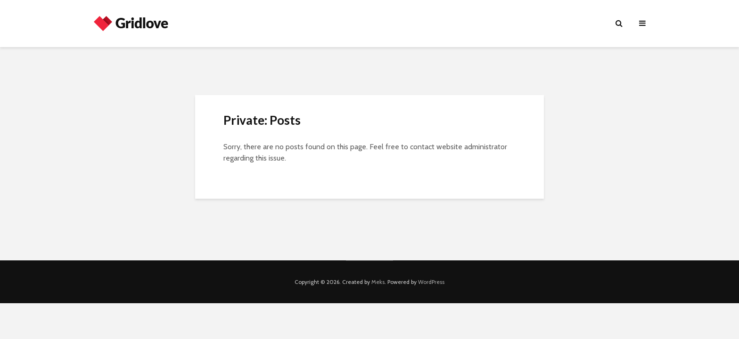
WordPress (431, 281)
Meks (378, 281)
